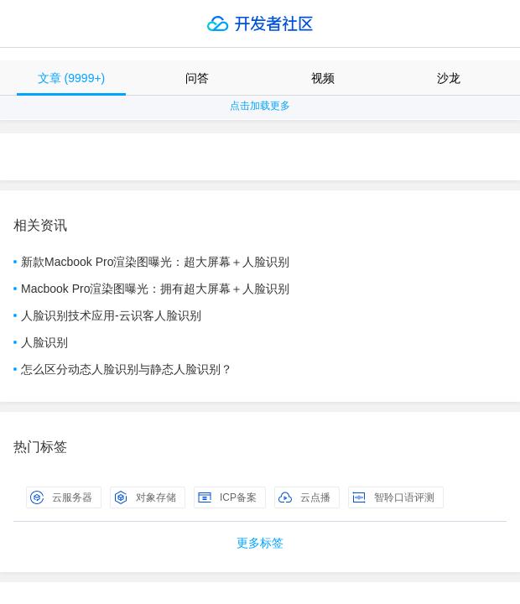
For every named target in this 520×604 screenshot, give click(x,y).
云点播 (304, 497)
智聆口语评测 (393, 497)
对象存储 (145, 497)
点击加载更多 (260, 106)
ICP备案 (227, 497)
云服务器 (61, 497)
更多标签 (260, 542)
